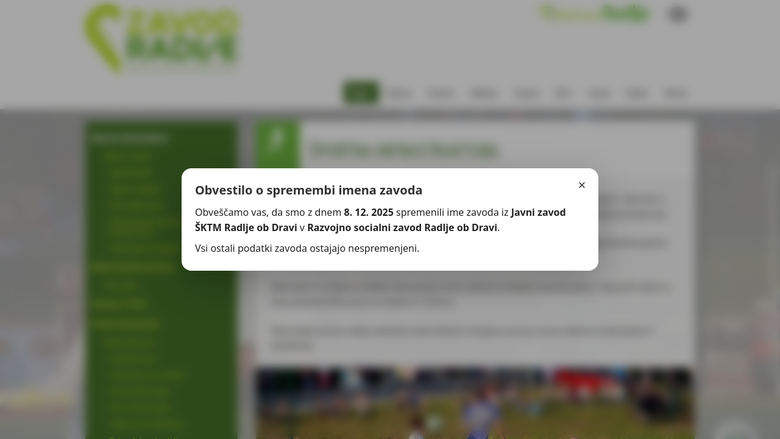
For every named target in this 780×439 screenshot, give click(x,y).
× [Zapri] (582, 185)
